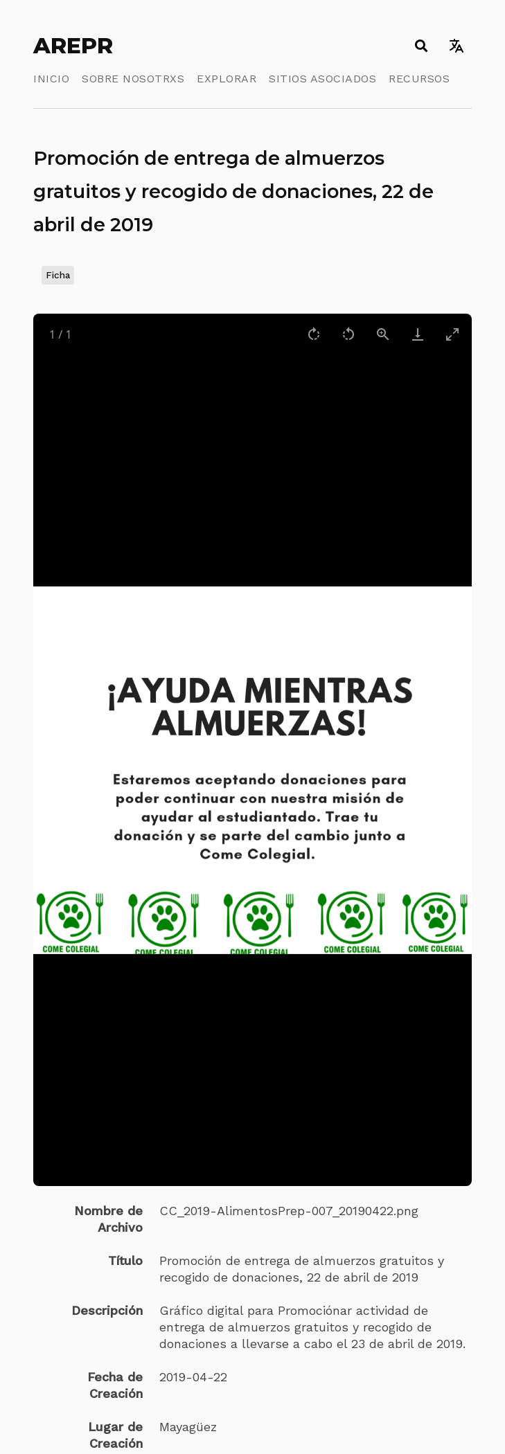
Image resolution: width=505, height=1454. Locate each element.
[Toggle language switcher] (456, 45)
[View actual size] (383, 334)
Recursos (419, 78)
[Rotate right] (313, 334)
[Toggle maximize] (452, 334)
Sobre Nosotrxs (133, 78)
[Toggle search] (420, 45)
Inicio (51, 78)
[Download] (417, 334)
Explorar (226, 78)
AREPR (73, 46)
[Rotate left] (348, 334)
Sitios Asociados (322, 78)
